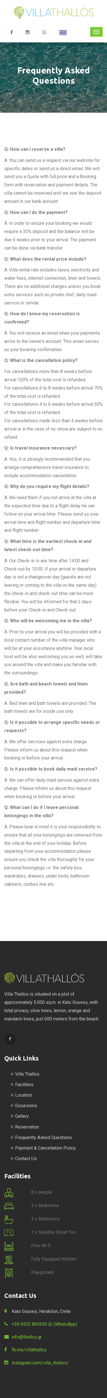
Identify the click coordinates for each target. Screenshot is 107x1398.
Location (23, 1095)
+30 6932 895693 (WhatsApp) (44, 1324)
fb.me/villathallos (29, 1349)
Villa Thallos (27, 1074)
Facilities (24, 1084)
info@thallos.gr (27, 1337)
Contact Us (26, 1158)
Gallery (22, 1116)
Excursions (26, 1105)
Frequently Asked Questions (43, 1137)
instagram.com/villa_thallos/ (40, 1363)
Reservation (27, 1127)
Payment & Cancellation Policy (45, 1148)
